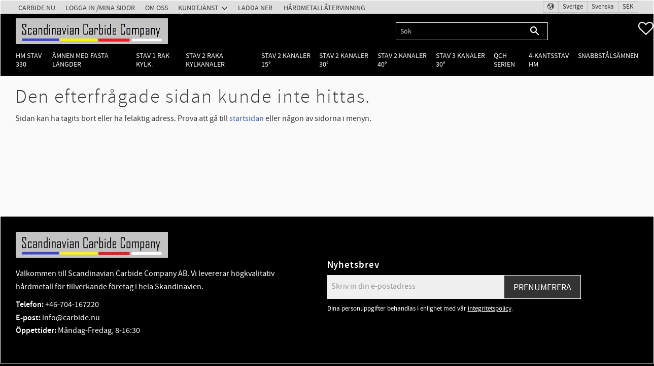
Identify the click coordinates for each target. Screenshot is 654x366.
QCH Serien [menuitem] (504, 60)
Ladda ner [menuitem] (255, 8)
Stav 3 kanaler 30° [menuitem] (460, 60)
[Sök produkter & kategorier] (459, 31)
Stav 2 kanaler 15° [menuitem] (286, 60)
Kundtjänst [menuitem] (198, 8)
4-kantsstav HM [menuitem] (549, 60)
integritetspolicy (489, 308)
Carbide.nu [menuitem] (36, 8)
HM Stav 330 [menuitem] (29, 60)
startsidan (246, 118)
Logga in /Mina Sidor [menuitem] (100, 8)
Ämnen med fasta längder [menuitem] (80, 60)
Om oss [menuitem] (156, 8)
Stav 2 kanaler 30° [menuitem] (343, 60)
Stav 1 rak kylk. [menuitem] (152, 60)
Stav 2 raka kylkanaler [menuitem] (205, 60)
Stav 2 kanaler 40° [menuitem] (402, 60)
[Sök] (535, 31)
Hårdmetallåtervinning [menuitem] (324, 8)
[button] (645, 28)
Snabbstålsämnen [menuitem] (608, 55)
